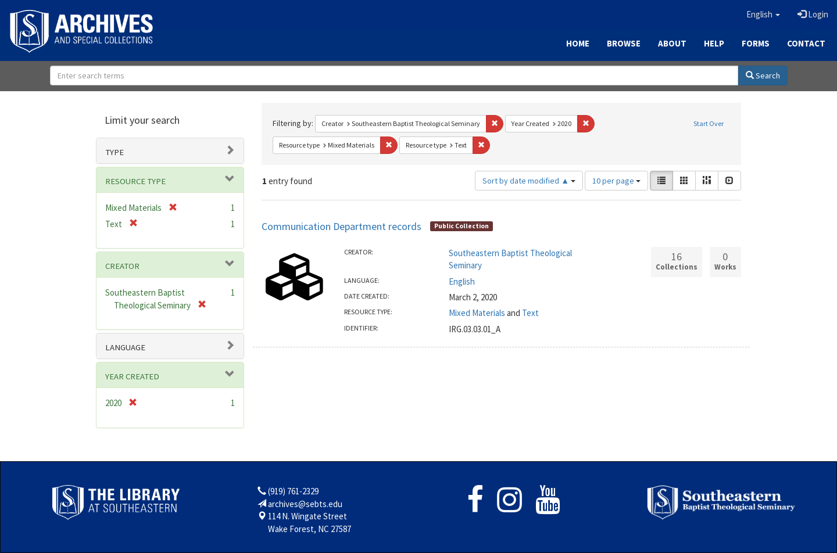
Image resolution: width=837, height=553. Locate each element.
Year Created (132, 376)
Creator (122, 266)
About (672, 43)
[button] (763, 14)
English (462, 281)
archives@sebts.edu (305, 503)
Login (812, 14)
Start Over (708, 123)
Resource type (135, 181)
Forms (756, 43)
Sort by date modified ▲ (528, 180)
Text (530, 312)
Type (114, 152)
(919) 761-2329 (293, 491)
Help (714, 43)
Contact (806, 43)
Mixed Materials (477, 312)
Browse (624, 43)
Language (125, 347)
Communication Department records (341, 226)
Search (763, 75)
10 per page (616, 180)
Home (577, 43)
